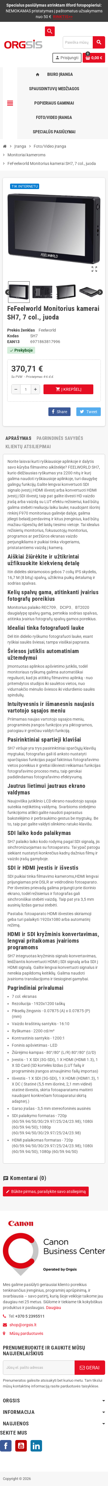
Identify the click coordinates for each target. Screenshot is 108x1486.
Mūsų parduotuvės (26, 1333)
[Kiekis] (25, 389)
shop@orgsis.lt (23, 1325)
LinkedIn (36, 1446)
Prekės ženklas (21, 330)
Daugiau (53, 1307)
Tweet (88, 411)
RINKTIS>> (63, 16)
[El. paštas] (39, 1367)
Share (59, 411)
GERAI (90, 1367)
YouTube (21, 1446)
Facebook (6, 1446)
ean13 (13, 341)
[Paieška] (84, 42)
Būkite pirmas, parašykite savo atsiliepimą (46, 1191)
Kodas (13, 336)
